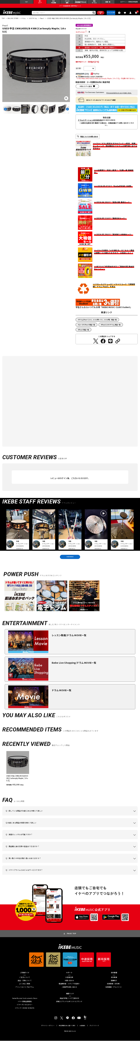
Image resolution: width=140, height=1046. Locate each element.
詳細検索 (96, 15)
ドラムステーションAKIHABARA (90, 123)
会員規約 (82, 1031)
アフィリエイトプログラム (24, 992)
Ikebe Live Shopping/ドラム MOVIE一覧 (74, 668)
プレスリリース (94, 1031)
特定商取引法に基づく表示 (67, 1031)
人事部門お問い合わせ (69, 992)
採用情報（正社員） (114, 989)
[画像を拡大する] (66, 101)
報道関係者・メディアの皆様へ (69, 989)
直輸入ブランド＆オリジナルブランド (69, 1007)
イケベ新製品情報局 (25, 1007)
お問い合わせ (69, 986)
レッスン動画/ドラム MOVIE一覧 (69, 640)
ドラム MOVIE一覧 (61, 695)
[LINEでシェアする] (110, 344)
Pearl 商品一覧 (84, 333)
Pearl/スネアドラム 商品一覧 (111, 328)
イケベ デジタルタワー (24, 1010)
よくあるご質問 (24, 989)
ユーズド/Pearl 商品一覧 (87, 328)
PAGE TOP (71, 939)
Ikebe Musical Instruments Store (24, 1004)
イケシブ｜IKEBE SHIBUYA (24, 1013)
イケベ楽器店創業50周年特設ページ (70, 8)
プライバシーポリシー (48, 1031)
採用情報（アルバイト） (114, 992)
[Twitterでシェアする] (95, 344)
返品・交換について (25, 986)
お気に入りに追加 (86, 89)
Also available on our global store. (118, 96)
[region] (70, 774)
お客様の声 (69, 983)
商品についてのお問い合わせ (89, 140)
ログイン (123, 3)
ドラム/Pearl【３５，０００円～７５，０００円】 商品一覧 (98, 323)
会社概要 (114, 983)
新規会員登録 (133, 3)
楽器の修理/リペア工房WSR (69, 1004)
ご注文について (24, 983)
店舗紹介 (114, 986)
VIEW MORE (70, 561)
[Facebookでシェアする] (103, 344)
